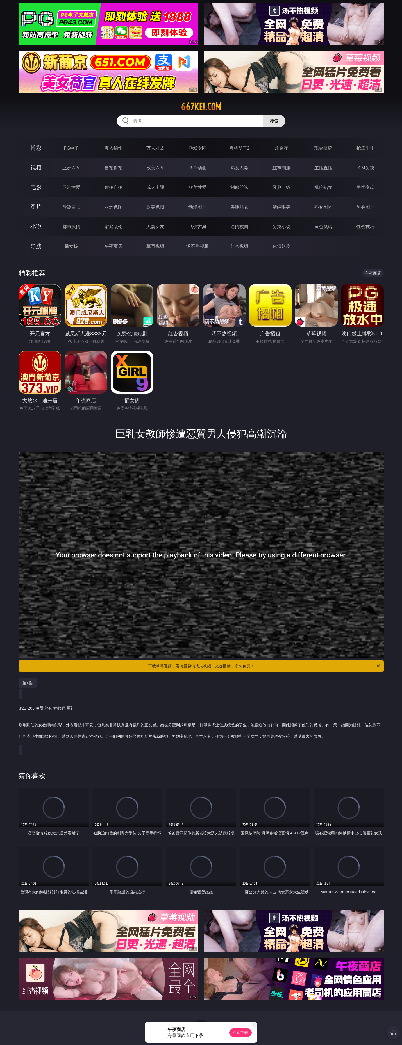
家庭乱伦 (113, 226)
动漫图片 (197, 207)
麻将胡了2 (239, 148)
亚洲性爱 (71, 187)
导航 (36, 246)
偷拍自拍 (113, 187)
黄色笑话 (323, 226)
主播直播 (323, 167)
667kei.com (201, 106)
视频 (36, 167)
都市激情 (71, 226)
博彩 (36, 148)
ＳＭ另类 (365, 167)
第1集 (27, 682)
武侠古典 (197, 226)
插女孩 (71, 246)
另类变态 (365, 187)
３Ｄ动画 (197, 167)
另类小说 (281, 226)
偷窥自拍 (71, 207)
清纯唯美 (281, 207)
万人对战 (155, 148)
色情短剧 (281, 246)
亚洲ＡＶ (71, 167)
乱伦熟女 (323, 187)
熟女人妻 (239, 167)
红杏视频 (239, 246)
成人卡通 (155, 187)
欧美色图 (155, 207)
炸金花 (281, 148)
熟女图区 (323, 207)
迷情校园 (239, 226)
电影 (36, 187)
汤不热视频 (197, 246)
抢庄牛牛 (365, 148)
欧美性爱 (197, 187)
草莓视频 (155, 246)
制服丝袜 (239, 187)
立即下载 (240, 1032)
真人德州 (113, 148)
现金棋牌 (323, 148)
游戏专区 (197, 148)
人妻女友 (155, 226)
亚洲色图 (113, 207)
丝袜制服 (281, 167)
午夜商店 (113, 246)
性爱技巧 (365, 226)
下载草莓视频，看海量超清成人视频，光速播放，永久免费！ (264, 666)
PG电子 (71, 148)
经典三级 (281, 187)
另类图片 (365, 207)
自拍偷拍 (113, 167)
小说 (36, 226)
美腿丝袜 (239, 207)
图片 (36, 207)
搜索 (274, 121)
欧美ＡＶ (155, 167)
